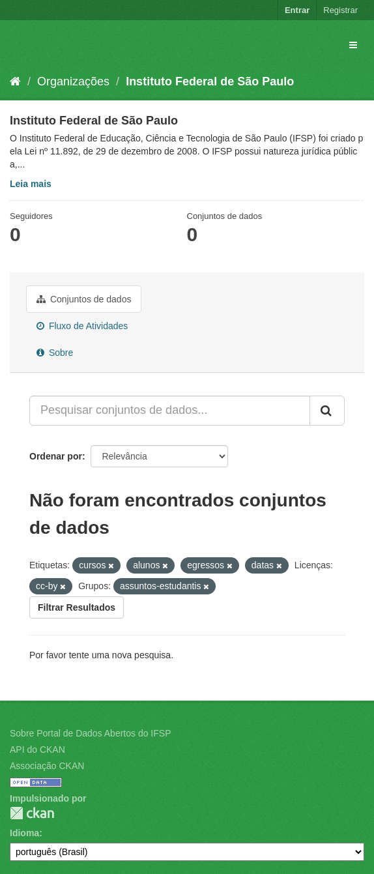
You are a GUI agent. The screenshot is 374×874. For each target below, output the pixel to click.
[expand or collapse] (353, 45)
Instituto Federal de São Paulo (210, 81)
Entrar (297, 10)
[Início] (15, 81)
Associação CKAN (47, 766)
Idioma (24, 833)
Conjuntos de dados (83, 299)
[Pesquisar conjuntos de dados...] (169, 411)
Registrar (340, 10)
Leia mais (30, 184)
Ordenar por (55, 456)
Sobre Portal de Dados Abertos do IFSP (90, 733)
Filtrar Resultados (76, 607)
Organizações (73, 81)
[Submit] (327, 411)
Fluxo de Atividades (82, 326)
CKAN (32, 813)
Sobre (54, 352)
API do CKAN (37, 749)
